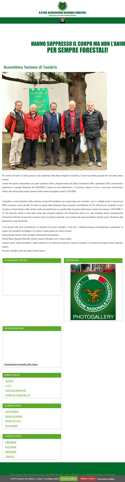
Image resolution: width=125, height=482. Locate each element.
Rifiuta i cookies (88, 478)
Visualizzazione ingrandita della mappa (20, 364)
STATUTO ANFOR (12, 411)
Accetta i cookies (68, 478)
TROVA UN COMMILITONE (15, 390)
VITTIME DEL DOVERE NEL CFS (17, 395)
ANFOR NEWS (10, 451)
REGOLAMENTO (11, 426)
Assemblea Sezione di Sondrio (30, 67)
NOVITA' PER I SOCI (13, 421)
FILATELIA (9, 381)
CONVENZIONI (10, 442)
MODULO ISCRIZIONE (13, 416)
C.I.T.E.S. (8, 385)
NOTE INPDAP (10, 447)
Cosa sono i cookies (106, 478)
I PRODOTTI (10, 456)
